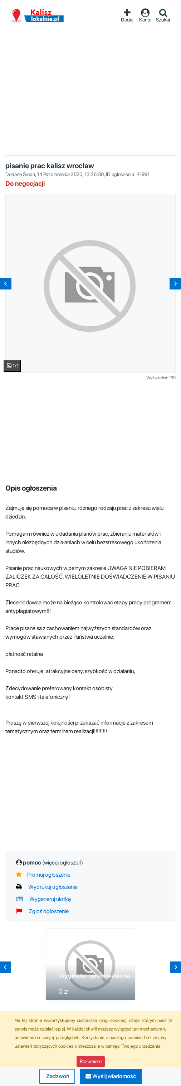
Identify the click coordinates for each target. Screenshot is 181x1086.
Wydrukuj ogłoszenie (47, 886)
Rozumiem (91, 1061)
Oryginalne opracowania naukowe (103, 975)
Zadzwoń (57, 1076)
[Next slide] (175, 283)
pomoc (53, 862)
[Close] (171, 1020)
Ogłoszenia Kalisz (37, 16)
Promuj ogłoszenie (43, 874)
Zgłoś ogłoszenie (42, 911)
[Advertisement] (91, 85)
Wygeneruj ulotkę (43, 899)
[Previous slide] (5, 283)
